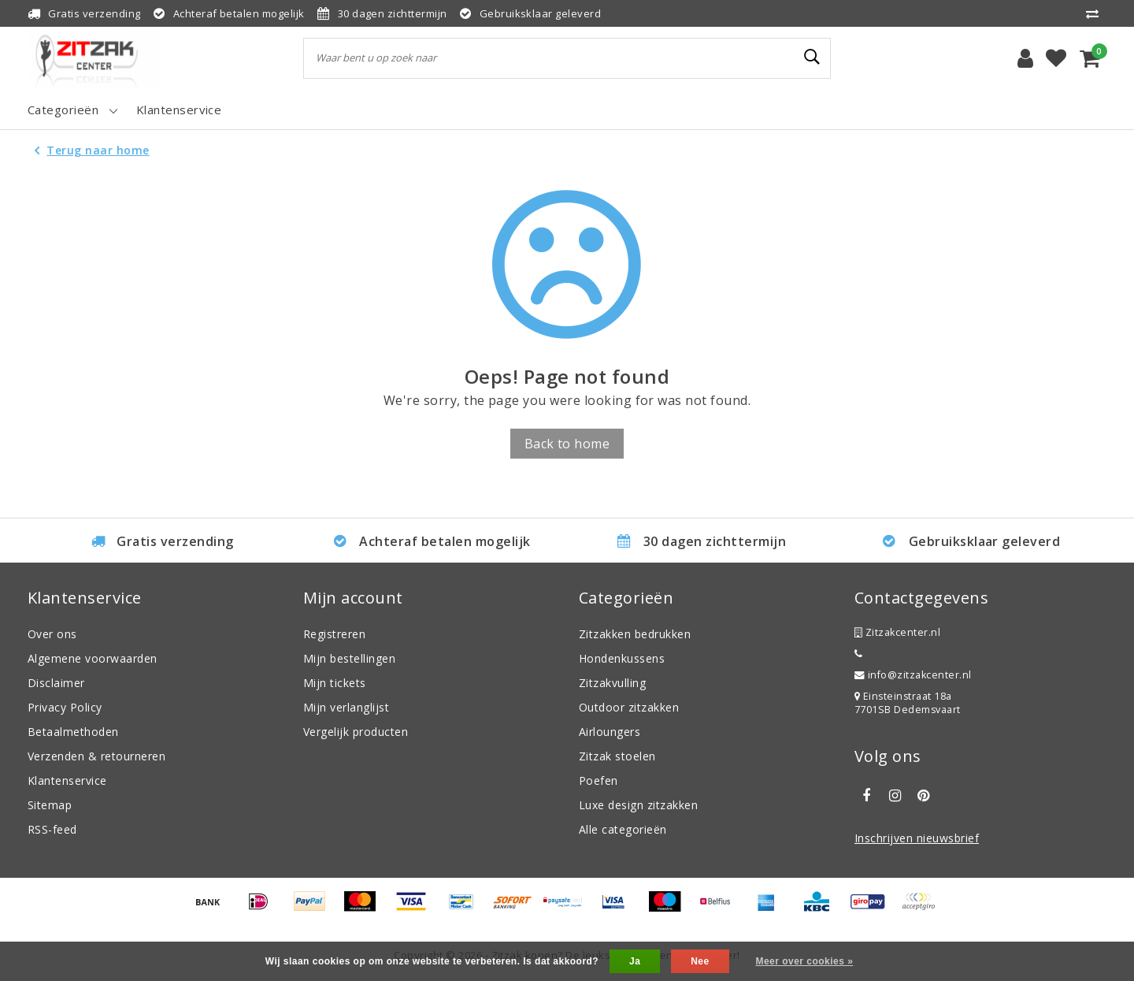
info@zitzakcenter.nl (913, 675)
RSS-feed (52, 829)
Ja (634, 961)
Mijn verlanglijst (346, 707)
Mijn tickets (334, 682)
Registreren (334, 633)
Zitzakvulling (612, 682)
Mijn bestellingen (349, 658)
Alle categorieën (623, 829)
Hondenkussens (622, 658)
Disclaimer (56, 682)
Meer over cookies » (804, 961)
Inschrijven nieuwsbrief (916, 838)
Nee (700, 961)
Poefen (598, 780)
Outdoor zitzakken (629, 707)
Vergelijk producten (355, 731)
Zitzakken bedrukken (635, 633)
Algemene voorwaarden (93, 658)
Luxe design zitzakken (638, 804)
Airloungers (609, 731)
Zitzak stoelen (617, 756)
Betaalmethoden (73, 731)
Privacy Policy (65, 707)
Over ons (52, 633)
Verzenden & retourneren (96, 756)
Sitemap (50, 804)
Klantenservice (67, 780)
